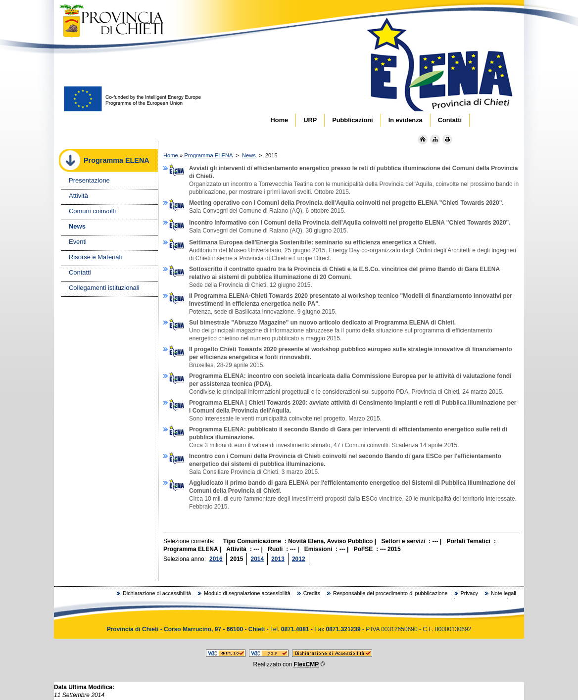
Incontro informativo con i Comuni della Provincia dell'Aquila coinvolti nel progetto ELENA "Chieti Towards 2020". (340, 223)
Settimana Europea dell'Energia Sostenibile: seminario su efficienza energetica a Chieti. (302, 242)
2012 (298, 559)
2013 (278, 559)
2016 (216, 559)
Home (170, 155)
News (249, 155)
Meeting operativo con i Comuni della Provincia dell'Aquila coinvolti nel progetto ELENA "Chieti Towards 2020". (336, 203)
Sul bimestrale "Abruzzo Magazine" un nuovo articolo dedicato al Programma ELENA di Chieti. (312, 323)
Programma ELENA (208, 155)
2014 (257, 559)
